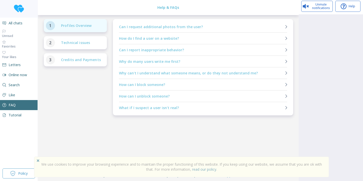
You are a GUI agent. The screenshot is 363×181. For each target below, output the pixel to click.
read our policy (204, 169)
